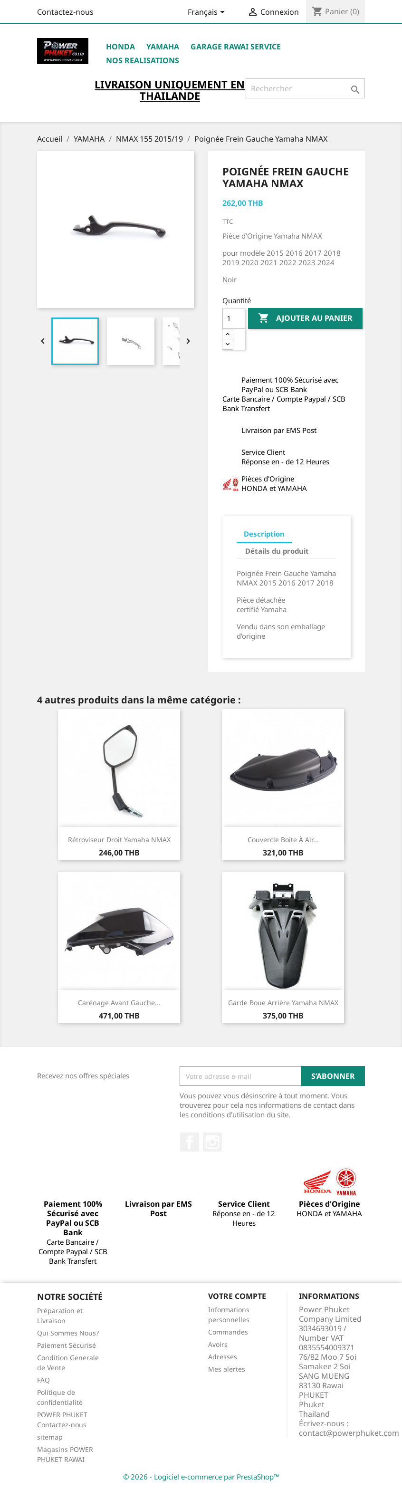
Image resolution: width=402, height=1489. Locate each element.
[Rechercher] (305, 88)
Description (264, 533)
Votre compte (237, 1296)
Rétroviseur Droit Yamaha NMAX (119, 839)
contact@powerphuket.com (349, 1433)
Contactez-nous (65, 12)
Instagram (212, 1142)
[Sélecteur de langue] (208, 13)
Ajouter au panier (305, 318)
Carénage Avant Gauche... (119, 1002)
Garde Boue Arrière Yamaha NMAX (283, 1002)
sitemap (50, 1436)
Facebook (189, 1142)
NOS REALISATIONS (142, 60)
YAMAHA (162, 46)
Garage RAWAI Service (236, 46)
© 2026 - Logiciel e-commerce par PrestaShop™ (201, 1476)
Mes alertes (226, 1369)
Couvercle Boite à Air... (283, 839)
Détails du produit (277, 551)
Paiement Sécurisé (66, 1345)
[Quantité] (233, 318)
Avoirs (218, 1344)
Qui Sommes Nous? (68, 1332)
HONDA (120, 46)
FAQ (43, 1379)
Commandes (228, 1331)
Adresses (222, 1356)
